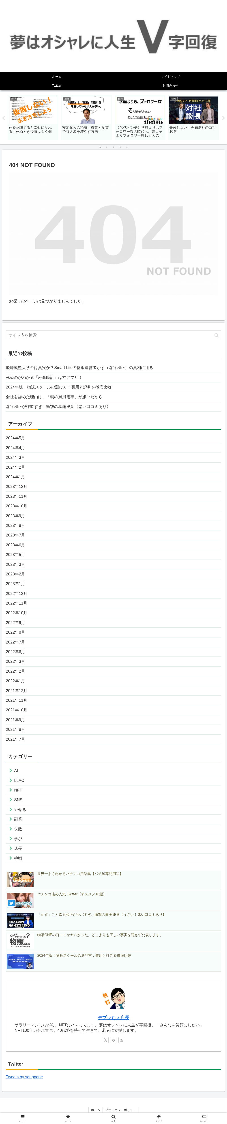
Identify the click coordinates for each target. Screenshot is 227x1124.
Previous (3, 118)
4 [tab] (120, 147)
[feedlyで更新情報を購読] (113, 1040)
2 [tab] (107, 147)
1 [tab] (100, 147)
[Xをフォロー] (106, 1040)
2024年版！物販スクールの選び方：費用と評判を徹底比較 (58, 387)
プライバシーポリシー (120, 1110)
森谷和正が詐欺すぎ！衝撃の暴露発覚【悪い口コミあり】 (58, 406)
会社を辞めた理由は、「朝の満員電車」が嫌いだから (54, 397)
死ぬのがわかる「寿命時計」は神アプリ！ (44, 377)
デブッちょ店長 (113, 1017)
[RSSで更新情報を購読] (121, 1040)
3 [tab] (113, 147)
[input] (113, 335)
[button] (217, 335)
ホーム (95, 1110)
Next (223, 118)
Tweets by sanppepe (24, 1077)
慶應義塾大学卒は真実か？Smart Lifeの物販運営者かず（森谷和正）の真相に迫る (79, 367)
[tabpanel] (33, 117)
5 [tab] (127, 147)
